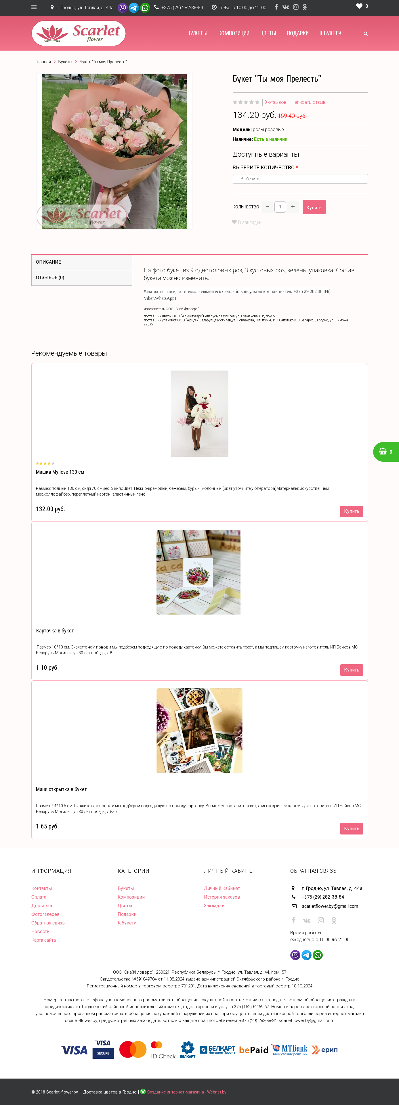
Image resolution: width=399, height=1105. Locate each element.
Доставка (42, 905)
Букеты (198, 33)
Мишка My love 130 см (59, 472)
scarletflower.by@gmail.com (333, 905)
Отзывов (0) (50, 277)
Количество (246, 207)
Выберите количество (264, 167)
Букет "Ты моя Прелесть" (103, 62)
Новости (40, 931)
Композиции (233, 33)
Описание (48, 262)
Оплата (39, 897)
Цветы (268, 33)
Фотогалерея (46, 914)
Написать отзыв (309, 102)
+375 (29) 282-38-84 (182, 7)
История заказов (223, 897)
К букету (330, 33)
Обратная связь (49, 923)
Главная (43, 62)
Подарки (298, 33)
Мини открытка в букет (61, 789)
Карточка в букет (54, 631)
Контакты (42, 888)
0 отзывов (275, 102)
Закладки (215, 905)
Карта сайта (44, 940)
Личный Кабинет (222, 888)
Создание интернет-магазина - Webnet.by (188, 1091)
